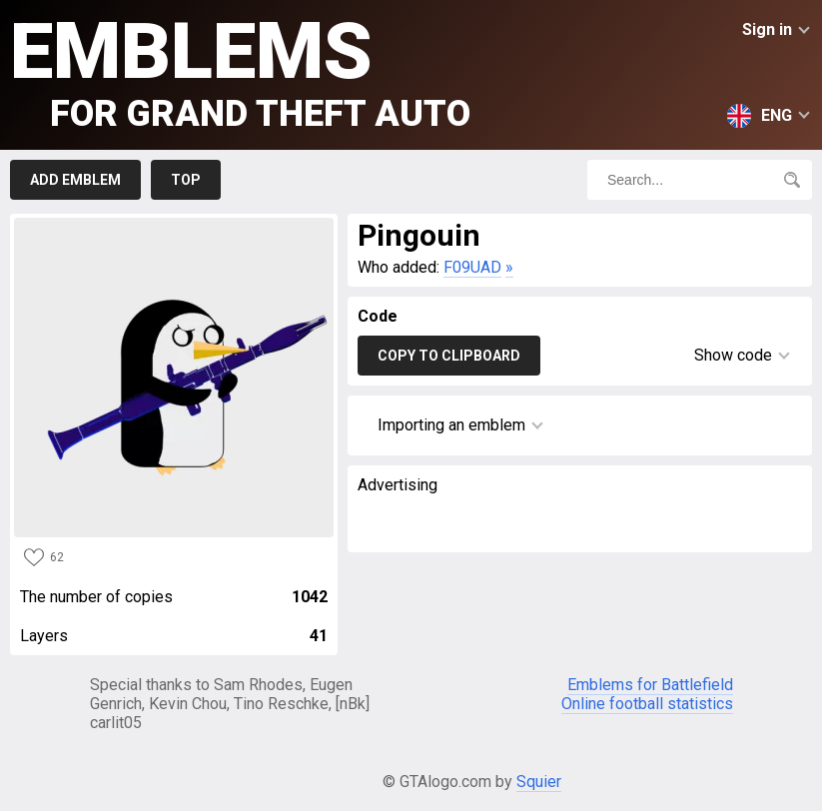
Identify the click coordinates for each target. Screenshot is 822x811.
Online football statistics (647, 703)
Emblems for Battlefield (650, 684)
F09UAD (472, 267)
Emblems (240, 70)
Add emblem (75, 180)
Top (186, 180)
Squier (538, 781)
